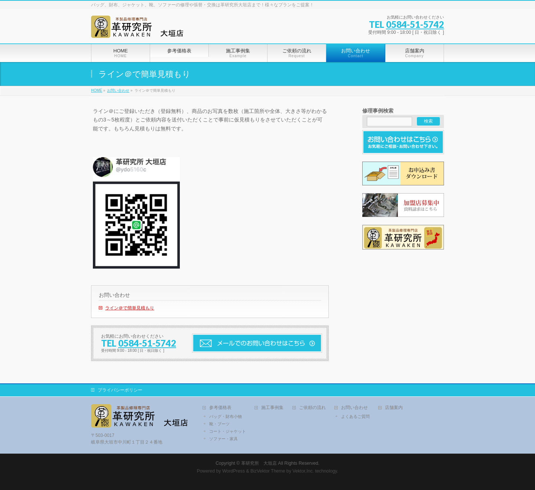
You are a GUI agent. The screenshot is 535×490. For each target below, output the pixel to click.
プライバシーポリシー (120, 390)
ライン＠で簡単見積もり (129, 308)
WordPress (233, 471)
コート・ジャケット (227, 431)
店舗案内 (394, 407)
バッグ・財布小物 (225, 416)
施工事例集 (272, 407)
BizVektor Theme (267, 471)
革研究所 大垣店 (259, 463)
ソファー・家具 (223, 439)
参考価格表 (220, 407)
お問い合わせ (114, 295)
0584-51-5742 (415, 24)
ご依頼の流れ (312, 407)
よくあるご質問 (355, 416)
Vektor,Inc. (303, 471)
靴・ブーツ (219, 424)
